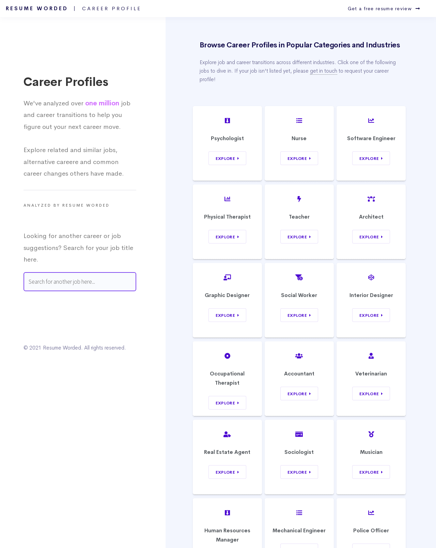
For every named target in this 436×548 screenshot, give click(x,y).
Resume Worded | (73, 8)
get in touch (323, 71)
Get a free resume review (384, 8)
